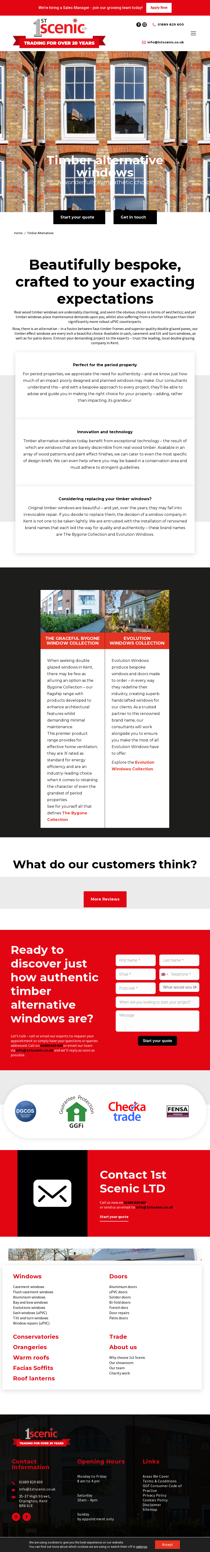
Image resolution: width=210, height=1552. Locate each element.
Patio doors (118, 1318)
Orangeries (30, 1347)
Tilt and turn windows (30, 1318)
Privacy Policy (155, 1495)
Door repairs (119, 1312)
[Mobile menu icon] (193, 33)
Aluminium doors (123, 1286)
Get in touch (133, 217)
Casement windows (28, 1286)
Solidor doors (120, 1297)
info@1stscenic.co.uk (163, 42)
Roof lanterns (34, 1378)
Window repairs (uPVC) (31, 1323)
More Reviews (105, 899)
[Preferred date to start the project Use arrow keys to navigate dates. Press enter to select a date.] (157, 1002)
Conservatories (36, 1336)
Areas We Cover (156, 1476)
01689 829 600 (168, 24)
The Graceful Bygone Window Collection (72, 641)
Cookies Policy (155, 1500)
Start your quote (77, 217)
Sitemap (150, 1509)
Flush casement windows (33, 1291)
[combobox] (164, 974)
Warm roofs (31, 1357)
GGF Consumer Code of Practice (162, 1488)
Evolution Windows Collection (137, 641)
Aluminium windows (29, 1297)
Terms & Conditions (160, 1481)
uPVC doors (118, 1291)
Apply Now (159, 8)
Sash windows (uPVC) (30, 1312)
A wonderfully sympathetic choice (105, 182)
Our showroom (121, 1362)
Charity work (119, 1373)
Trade (118, 1336)
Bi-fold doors (120, 1302)
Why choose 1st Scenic (127, 1357)
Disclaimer (152, 1504)
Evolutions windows (29, 1307)
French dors (118, 1307)
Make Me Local (169, 1546)
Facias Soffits (33, 1368)
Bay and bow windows (30, 1302)
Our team (117, 1367)
